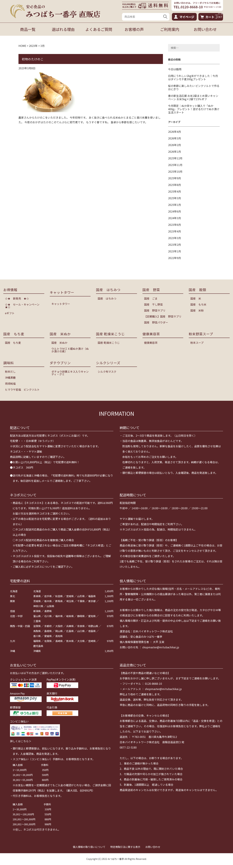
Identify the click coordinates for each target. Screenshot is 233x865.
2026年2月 (174, 145)
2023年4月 (174, 231)
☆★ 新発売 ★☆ (17, 298)
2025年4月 (174, 191)
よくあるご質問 (98, 29)
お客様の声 (134, 29)
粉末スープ (197, 343)
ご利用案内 (169, 29)
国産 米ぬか (59, 343)
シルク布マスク (107, 372)
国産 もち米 (198, 304)
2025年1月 (174, 205)
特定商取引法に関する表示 (125, 847)
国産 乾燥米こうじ (109, 343)
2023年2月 (174, 245)
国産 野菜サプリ (154, 310)
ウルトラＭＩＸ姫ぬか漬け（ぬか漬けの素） (70, 350)
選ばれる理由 (63, 29)
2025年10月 (175, 171)
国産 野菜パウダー (156, 322)
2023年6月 (174, 225)
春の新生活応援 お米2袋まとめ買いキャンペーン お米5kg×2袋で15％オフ (193, 97)
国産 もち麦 (13, 343)
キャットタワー (60, 304)
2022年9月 (174, 258)
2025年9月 (174, 178)
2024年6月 (174, 211)
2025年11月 (175, 165)
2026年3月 (174, 138)
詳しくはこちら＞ (20, 741)
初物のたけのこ (32, 59)
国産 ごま (150, 298)
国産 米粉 (197, 310)
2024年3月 (174, 218)
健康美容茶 (150, 343)
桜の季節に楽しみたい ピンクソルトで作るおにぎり (193, 87)
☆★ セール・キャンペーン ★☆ (23, 305)
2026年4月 (174, 132)
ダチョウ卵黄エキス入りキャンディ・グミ (70, 373)
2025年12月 (175, 158)
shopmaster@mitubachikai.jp (160, 647)
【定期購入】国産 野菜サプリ (162, 316)
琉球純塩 (10, 383)
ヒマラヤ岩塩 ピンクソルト (22, 389)
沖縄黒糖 (10, 377)
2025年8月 (174, 185)
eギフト (9, 313)
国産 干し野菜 (153, 304)
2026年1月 (174, 152)
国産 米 (195, 298)
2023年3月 (174, 238)
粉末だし (10, 372)
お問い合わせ (205, 29)
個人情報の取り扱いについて (89, 847)
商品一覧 (27, 29)
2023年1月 (174, 251)
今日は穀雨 (174, 69)
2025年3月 (174, 198)
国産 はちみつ (107, 298)
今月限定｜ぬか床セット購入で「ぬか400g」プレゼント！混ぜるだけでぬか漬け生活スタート (193, 109)
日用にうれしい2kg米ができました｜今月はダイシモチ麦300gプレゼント (193, 77)
